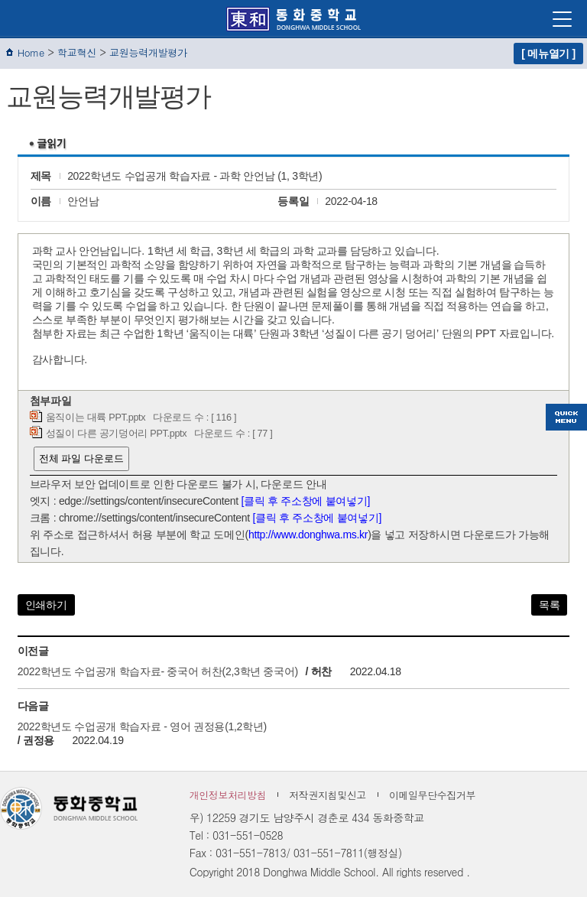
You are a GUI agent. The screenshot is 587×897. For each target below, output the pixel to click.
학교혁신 (76, 52)
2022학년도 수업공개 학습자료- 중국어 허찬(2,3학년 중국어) (158, 671)
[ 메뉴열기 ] (548, 53)
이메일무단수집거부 (432, 795)
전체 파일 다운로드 (81, 458)
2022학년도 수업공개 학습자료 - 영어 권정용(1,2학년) (142, 726)
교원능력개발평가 (148, 52)
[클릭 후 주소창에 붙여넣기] (306, 501)
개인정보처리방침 (228, 795)
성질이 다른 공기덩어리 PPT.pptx (116, 433)
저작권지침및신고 (327, 795)
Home (31, 52)
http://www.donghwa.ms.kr (308, 534)
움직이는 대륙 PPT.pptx (96, 417)
